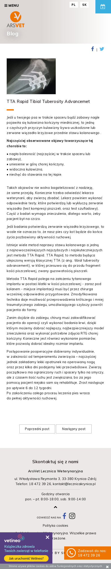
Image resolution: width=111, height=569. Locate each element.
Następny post (74, 429)
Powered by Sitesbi (55, 553)
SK (84, 4)
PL (74, 4)
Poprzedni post (37, 429)
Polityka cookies (55, 526)
